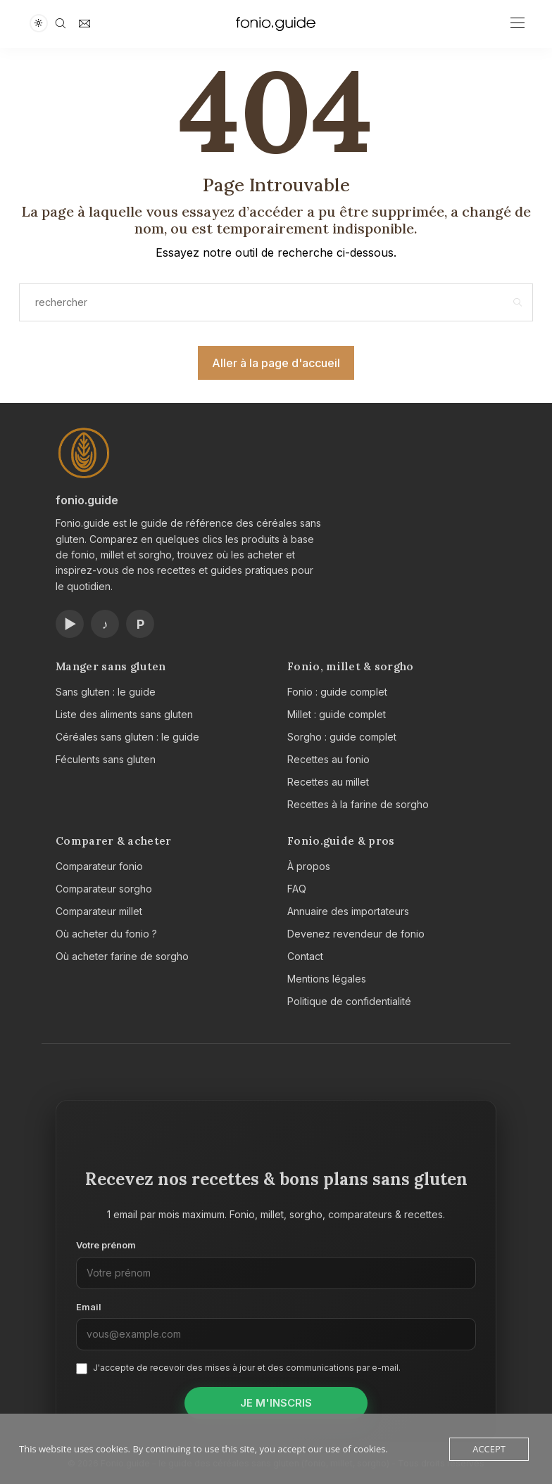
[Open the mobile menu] (517, 23)
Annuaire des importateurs (348, 911)
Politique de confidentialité (349, 1001)
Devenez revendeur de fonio (356, 934)
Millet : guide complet (336, 714)
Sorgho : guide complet (341, 737)
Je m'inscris (276, 1402)
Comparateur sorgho (104, 889)
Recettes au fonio (328, 759)
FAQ (296, 889)
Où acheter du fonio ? (106, 934)
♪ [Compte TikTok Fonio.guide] (105, 624)
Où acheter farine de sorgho (122, 956)
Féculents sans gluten (106, 759)
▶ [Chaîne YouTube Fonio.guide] (70, 624)
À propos (308, 866)
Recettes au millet (328, 782)
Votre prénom (106, 1244)
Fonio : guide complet (337, 692)
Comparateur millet (99, 911)
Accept (489, 1449)
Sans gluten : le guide (106, 692)
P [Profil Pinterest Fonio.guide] (140, 624)
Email (88, 1306)
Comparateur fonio (99, 866)
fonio (70, 500)
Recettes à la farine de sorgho (358, 804)
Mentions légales (326, 979)
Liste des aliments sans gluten (124, 714)
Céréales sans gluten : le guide (127, 737)
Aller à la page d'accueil (276, 363)
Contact (305, 956)
